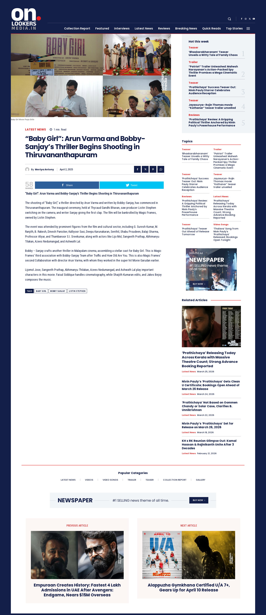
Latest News (35, 129)
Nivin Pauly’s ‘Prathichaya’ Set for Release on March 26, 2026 (207, 425)
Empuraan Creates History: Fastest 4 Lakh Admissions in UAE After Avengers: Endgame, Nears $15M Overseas (77, 590)
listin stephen (77, 291)
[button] (229, 19)
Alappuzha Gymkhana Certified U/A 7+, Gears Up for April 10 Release (189, 588)
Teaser (193, 47)
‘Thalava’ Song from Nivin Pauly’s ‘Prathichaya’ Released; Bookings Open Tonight (225, 234)
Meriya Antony (44, 169)
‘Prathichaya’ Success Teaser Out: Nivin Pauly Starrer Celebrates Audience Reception (212, 90)
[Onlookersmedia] (27, 17)
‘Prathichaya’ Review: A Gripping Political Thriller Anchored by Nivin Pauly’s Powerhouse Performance (212, 122)
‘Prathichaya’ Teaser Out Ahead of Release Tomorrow (195, 231)
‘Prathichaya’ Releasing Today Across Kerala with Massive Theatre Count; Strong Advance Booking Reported (225, 209)
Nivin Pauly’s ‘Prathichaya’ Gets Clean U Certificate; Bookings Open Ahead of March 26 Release (211, 385)
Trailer (193, 62)
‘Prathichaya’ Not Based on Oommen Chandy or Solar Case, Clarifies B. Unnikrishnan (210, 406)
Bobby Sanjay (57, 291)
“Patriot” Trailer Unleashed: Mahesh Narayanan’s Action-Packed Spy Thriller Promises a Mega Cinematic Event (213, 71)
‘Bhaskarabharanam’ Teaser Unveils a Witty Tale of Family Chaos (213, 53)
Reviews (194, 115)
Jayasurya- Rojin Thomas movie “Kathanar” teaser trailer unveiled (212, 106)
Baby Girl (41, 291)
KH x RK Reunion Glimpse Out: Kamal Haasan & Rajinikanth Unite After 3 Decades (209, 444)
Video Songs (221, 224)
